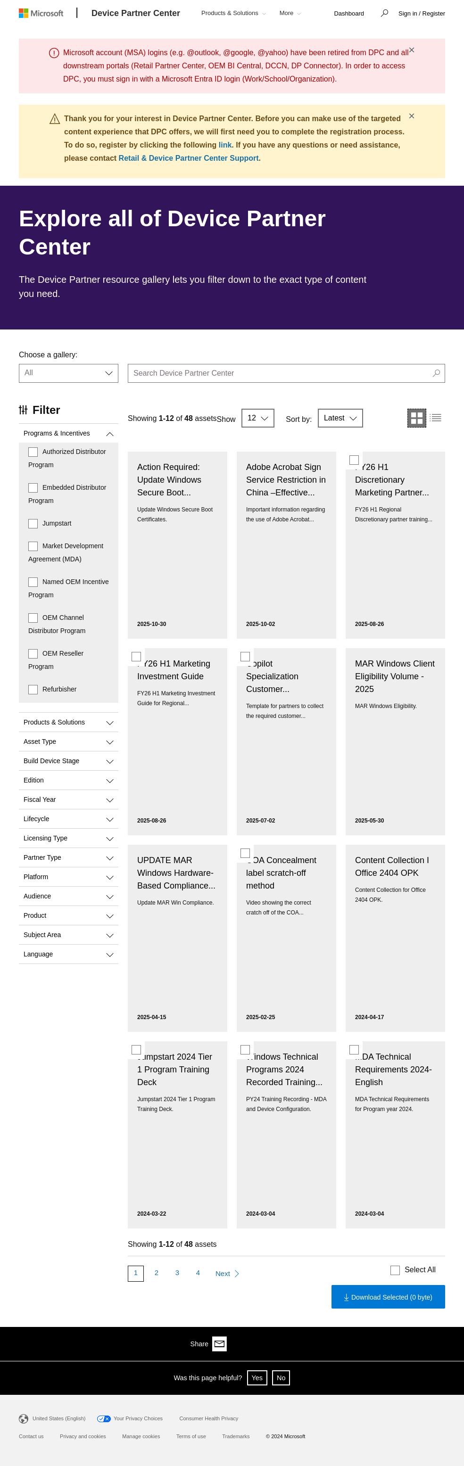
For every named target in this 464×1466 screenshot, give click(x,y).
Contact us (31, 1436)
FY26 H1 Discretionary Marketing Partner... (392, 479)
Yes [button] (257, 1378)
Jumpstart (56, 523)
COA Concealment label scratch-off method (281, 873)
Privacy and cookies (83, 1436)
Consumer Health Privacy (209, 1418)
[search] (286, 373)
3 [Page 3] (177, 1272)
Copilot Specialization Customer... (272, 676)
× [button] (411, 50)
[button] (382, 14)
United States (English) (59, 1418)
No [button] (281, 1378)
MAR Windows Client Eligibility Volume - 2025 (395, 676)
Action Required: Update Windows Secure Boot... (169, 479)
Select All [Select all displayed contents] (420, 1270)
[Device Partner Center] (135, 13)
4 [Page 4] (198, 1272)
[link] (349, 14)
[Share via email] (437, 1343)
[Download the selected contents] (388, 1297)
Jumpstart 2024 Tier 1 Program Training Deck (174, 1069)
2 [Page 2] (156, 1272)
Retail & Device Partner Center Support (189, 158)
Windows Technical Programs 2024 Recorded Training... (284, 1069)
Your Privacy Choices (138, 1418)
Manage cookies (141, 1436)
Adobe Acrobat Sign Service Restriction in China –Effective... (286, 479)
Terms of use (191, 1436)
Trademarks (235, 1436)
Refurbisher (59, 689)
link (225, 145)
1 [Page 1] (136, 1272)
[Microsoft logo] (48, 13)
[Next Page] (227, 1274)
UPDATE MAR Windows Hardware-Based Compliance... (176, 873)
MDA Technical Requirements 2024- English (393, 1069)
